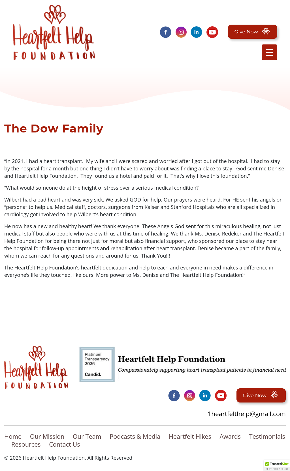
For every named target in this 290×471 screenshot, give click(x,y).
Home (13, 436)
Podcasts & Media (135, 436)
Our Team (87, 436)
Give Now (252, 32)
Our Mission (47, 436)
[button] (277, 465)
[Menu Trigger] (269, 52)
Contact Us (64, 444)
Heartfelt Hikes (190, 436)
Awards (230, 436)
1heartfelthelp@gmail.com (247, 413)
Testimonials (267, 436)
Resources (26, 444)
